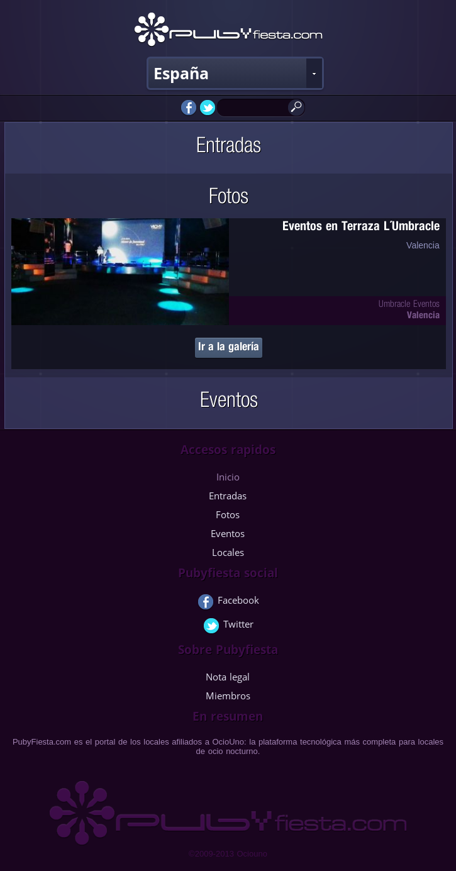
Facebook (228, 602)
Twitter (228, 626)
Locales (228, 552)
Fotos (228, 514)
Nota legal (228, 676)
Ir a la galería (228, 347)
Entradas (228, 495)
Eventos (228, 533)
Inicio (228, 476)
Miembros (228, 695)
